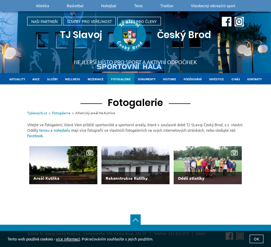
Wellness (72, 79)
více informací (68, 239)
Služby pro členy (139, 21)
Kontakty (254, 79)
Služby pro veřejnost (89, 21)
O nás (235, 79)
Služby (52, 79)
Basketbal (75, 5)
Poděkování (193, 79)
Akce (36, 79)
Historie (169, 79)
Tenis (138, 5)
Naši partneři (44, 21)
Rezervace (96, 79)
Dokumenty (146, 79)
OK (256, 239)
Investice (216, 79)
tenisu (44, 130)
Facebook (35, 135)
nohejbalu (62, 130)
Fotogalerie (121, 79)
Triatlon (166, 5)
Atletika (42, 5)
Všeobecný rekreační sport (213, 5)
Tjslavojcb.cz (37, 112)
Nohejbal (108, 5)
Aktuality (17, 79)
